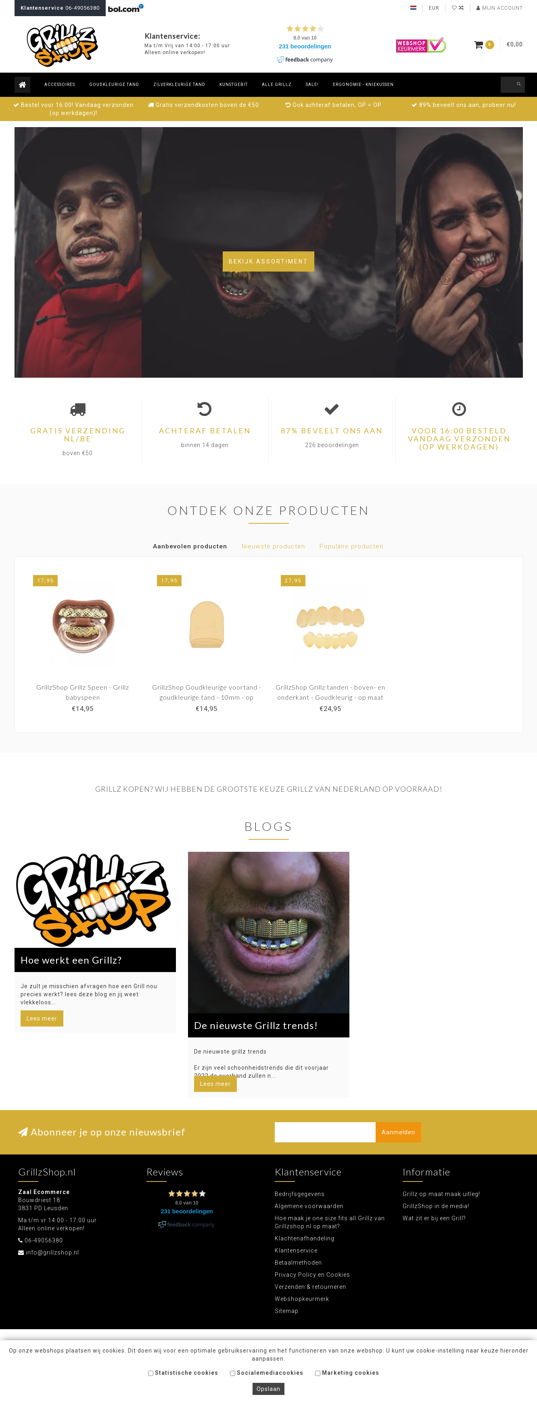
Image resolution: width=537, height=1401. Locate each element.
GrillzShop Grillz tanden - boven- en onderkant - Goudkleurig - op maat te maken (330, 697)
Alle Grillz (277, 84)
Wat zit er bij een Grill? (434, 1218)
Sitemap (287, 1311)
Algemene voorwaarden (309, 1206)
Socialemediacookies (266, 1373)
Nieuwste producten (273, 546)
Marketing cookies (347, 1373)
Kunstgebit (233, 84)
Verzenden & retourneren (310, 1287)
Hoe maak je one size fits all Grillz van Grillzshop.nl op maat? (330, 1222)
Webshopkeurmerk (302, 1299)
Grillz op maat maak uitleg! (441, 1194)
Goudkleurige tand (114, 84)
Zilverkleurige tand (179, 84)
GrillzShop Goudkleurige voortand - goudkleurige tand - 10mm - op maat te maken (206, 697)
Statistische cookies (183, 1373)
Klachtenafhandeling (304, 1238)
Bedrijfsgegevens (300, 1194)
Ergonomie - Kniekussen (363, 84)
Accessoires (59, 84)
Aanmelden (398, 1132)
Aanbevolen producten (190, 546)
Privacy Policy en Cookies (312, 1274)
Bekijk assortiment (268, 261)
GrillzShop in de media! (436, 1206)
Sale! (312, 84)
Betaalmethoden (298, 1262)
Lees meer (42, 1018)
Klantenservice (296, 1250)
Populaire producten (351, 546)
